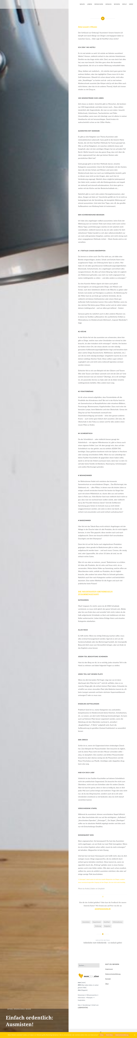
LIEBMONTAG (83, 1007)
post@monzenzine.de (103, 909)
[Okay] (135, 1035)
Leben (89, 4)
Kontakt (108, 979)
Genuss (108, 4)
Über (107, 984)
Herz (131, 4)
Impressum (109, 969)
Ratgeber (107, 926)
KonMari (107, 922)
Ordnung (98, 926)
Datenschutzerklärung (112, 974)
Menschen (98, 4)
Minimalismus (19, 1009)
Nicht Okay (109, 1035)
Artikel (10, 1009)
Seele (124, 4)
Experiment (97, 922)
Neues (82, 4)
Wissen (117, 4)
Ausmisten (86, 922)
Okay (101, 1035)
